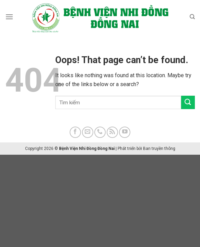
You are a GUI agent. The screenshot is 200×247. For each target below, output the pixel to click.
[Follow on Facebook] (75, 132)
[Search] (192, 16)
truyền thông (163, 148)
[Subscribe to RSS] (112, 132)
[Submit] (188, 102)
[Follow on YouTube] (124, 132)
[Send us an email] (87, 132)
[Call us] (100, 132)
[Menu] (9, 16)
